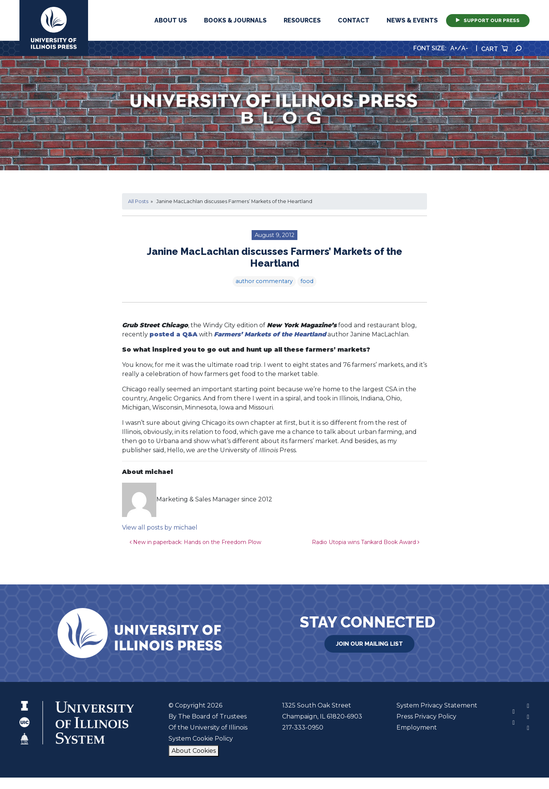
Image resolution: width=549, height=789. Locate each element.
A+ (453, 48)
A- (464, 48)
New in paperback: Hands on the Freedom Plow (195, 542)
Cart (494, 49)
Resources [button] (302, 20)
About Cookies (194, 750)
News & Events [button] (412, 20)
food (306, 281)
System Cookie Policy (201, 738)
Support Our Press (488, 20)
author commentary (264, 281)
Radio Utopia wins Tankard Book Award (365, 542)
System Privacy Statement (436, 705)
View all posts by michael (159, 527)
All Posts (138, 201)
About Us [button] (170, 20)
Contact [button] (353, 20)
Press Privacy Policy (426, 716)
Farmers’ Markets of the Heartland (270, 334)
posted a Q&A (173, 334)
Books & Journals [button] (235, 20)
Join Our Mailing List (369, 643)
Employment (416, 727)
